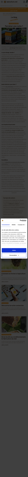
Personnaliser (14, 255)
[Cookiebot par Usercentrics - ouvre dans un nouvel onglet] (20, 221)
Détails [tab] (14, 224)
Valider (14, 250)
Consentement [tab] (6, 224)
